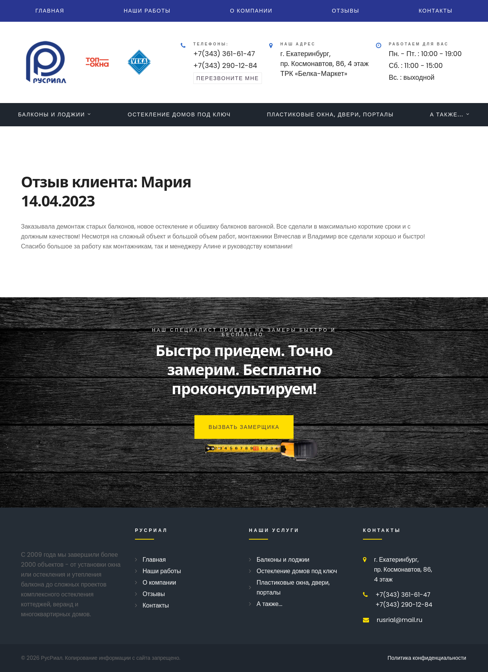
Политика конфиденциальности (427, 658)
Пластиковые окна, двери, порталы (330, 114)
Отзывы (346, 11)
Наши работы (147, 11)
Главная (49, 11)
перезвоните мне (227, 78)
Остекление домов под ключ (179, 114)
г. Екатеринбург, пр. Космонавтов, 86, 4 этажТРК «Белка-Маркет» (324, 63)
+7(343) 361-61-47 (224, 53)
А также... (447, 114)
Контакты (436, 11)
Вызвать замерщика (244, 427)
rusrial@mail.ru (399, 620)
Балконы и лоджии (51, 114)
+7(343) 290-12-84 (225, 65)
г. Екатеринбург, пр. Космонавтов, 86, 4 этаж (403, 569)
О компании (251, 11)
